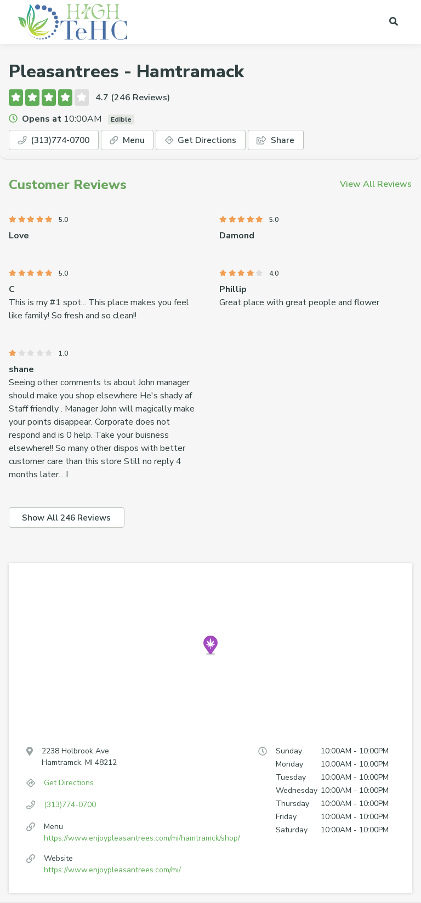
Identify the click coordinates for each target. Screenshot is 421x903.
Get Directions (209, 140)
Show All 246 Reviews (68, 518)
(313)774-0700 (57, 140)
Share (286, 140)
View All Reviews (376, 185)
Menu (134, 140)
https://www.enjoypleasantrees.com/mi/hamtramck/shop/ (142, 838)
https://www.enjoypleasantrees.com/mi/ (112, 870)
